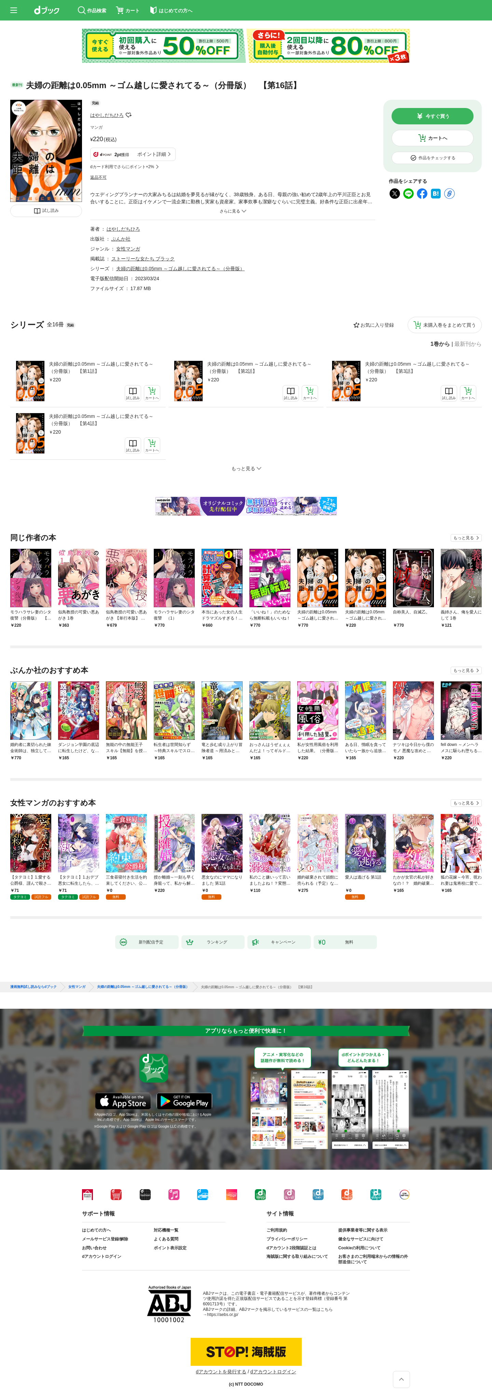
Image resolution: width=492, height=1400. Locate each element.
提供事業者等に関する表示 (362, 1230)
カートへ (437, 138)
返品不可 (98, 177)
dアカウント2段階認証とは (291, 1248)
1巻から (440, 344)
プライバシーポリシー (287, 1239)
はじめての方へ (96, 1230)
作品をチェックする (437, 157)
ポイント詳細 (151, 154)
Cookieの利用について (359, 1248)
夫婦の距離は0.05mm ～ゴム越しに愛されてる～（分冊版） (180, 268)
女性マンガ (128, 249)
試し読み (50, 210)
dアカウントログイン (101, 1256)
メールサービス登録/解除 (105, 1239)
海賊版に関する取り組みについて (297, 1256)
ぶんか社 (121, 239)
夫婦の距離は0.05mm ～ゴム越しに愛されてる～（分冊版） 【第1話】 (101, 367)
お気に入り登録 (377, 325)
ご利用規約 (276, 1230)
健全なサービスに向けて (360, 1239)
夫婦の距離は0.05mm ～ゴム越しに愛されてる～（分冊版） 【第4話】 (101, 419)
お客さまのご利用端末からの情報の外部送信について (373, 1259)
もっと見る (463, 537)
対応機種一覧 (166, 1230)
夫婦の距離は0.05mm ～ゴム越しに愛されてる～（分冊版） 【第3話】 (417, 367)
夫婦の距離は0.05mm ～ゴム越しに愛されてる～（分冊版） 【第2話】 (259, 367)
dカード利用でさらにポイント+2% (122, 166)
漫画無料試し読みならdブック (33, 987)
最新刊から (468, 344)
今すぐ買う (438, 116)
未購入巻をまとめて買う (449, 325)
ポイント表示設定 (170, 1248)
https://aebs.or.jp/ (222, 1314)
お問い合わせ (94, 1248)
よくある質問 (166, 1239)
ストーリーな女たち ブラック (143, 258)
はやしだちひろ (107, 115)
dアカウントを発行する (221, 1371)
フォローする (128, 115)
